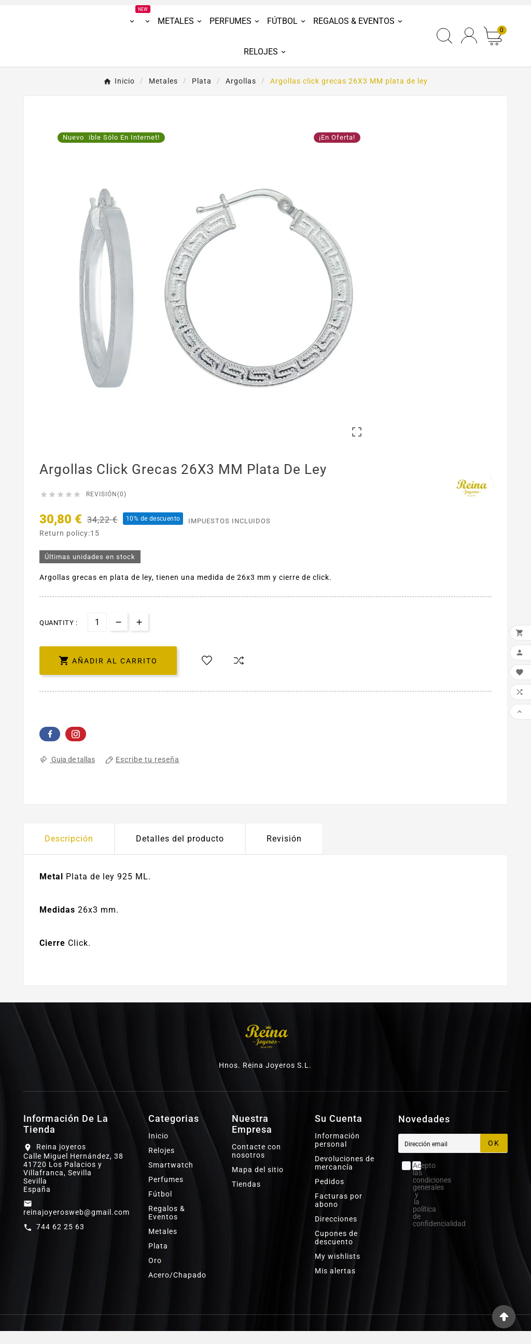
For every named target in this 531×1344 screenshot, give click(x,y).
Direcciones (336, 1232)
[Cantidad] (97, 635)
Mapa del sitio (258, 1182)
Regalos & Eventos (166, 1225)
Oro (155, 1273)
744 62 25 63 (60, 1239)
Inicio (158, 1149)
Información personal (337, 1153)
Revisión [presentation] (284, 852)
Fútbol (160, 1207)
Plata (158, 1259)
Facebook (49, 747)
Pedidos (329, 1194)
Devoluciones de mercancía (344, 1175)
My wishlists (337, 1269)
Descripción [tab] (69, 852)
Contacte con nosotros (256, 1164)
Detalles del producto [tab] (180, 852)
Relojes (161, 1163)
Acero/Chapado (177, 1288)
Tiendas (246, 1197)
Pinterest (75, 747)
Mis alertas (335, 1284)
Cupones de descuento (336, 1250)
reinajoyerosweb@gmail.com (76, 1224)
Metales (162, 1244)
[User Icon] (469, 42)
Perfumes (166, 1192)
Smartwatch (170, 1178)
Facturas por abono (338, 1213)
